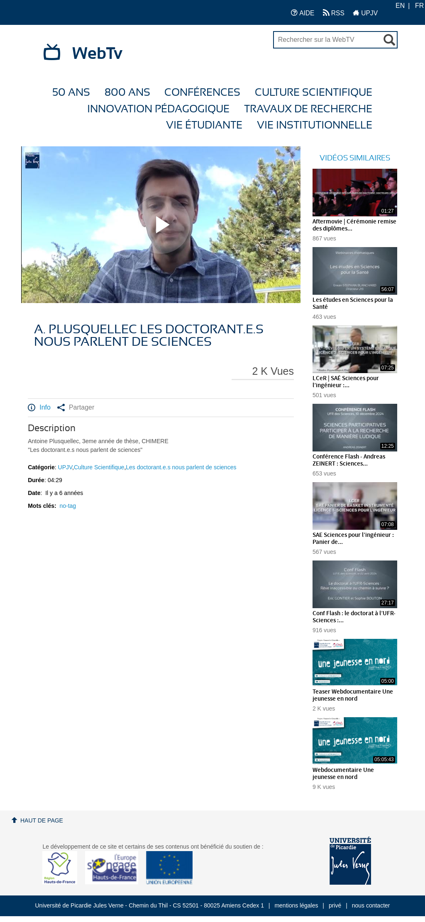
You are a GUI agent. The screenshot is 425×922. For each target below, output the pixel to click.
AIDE (303, 13)
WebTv (97, 54)
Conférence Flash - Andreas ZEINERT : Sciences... (349, 460)
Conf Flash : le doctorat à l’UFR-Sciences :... (354, 617)
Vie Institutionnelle (314, 125)
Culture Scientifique (313, 92)
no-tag (67, 505)
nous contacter (371, 905)
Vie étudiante (204, 125)
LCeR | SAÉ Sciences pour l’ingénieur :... (346, 382)
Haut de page (41, 820)
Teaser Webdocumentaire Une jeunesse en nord (353, 695)
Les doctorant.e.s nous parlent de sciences (181, 467)
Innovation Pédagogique (158, 109)
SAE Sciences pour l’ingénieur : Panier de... (353, 538)
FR (419, 5)
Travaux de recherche (308, 109)
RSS (333, 13)
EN (400, 5)
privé (335, 905)
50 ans (71, 92)
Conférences (202, 92)
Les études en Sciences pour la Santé (353, 303)
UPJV (365, 13)
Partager (75, 407)
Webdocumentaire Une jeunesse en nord (343, 773)
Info (39, 407)
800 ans (127, 92)
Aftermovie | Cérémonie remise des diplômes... (354, 225)
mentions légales (296, 905)
